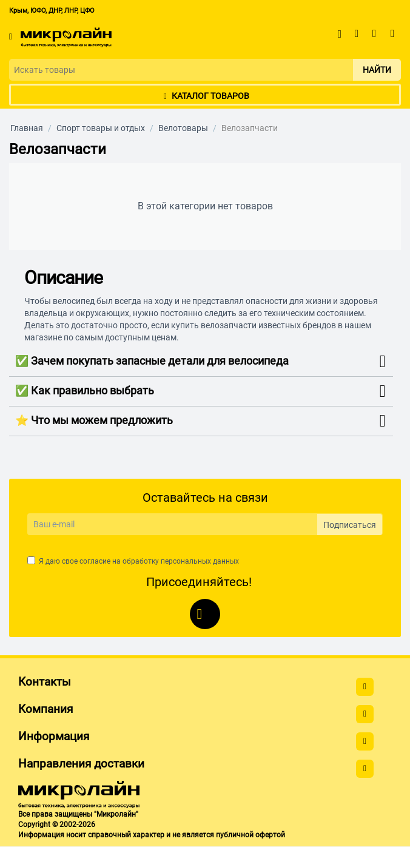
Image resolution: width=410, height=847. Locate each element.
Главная (26, 128)
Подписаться (349, 525)
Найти (377, 70)
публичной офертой (250, 835)
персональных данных (200, 561)
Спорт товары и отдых (100, 128)
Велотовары (183, 128)
